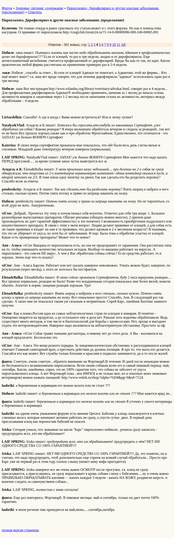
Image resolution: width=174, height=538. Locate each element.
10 (114, 45)
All (123, 45)
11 (118, 45)
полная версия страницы (20, 530)
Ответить (35, 12)
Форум (7, 8)
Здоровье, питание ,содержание (39, 8)
